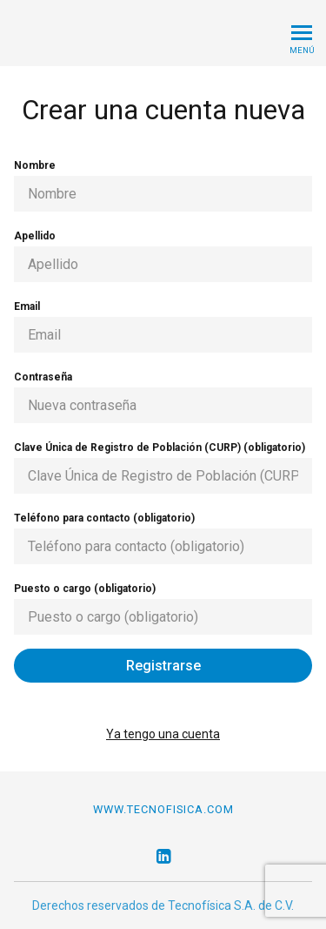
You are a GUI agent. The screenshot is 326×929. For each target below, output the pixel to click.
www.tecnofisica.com (163, 809)
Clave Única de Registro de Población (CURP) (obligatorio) (163, 467)
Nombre (163, 185)
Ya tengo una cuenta (163, 734)
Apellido (163, 256)
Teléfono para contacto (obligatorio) (163, 538)
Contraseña (163, 397)
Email (163, 326)
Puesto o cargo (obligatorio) (163, 608)
